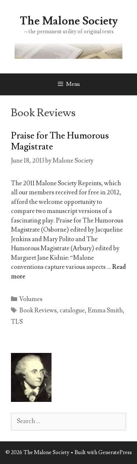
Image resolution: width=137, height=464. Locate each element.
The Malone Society (69, 21)
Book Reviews (38, 311)
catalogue (72, 311)
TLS (17, 322)
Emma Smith (105, 311)
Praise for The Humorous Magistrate (60, 141)
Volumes (30, 299)
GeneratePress (115, 452)
